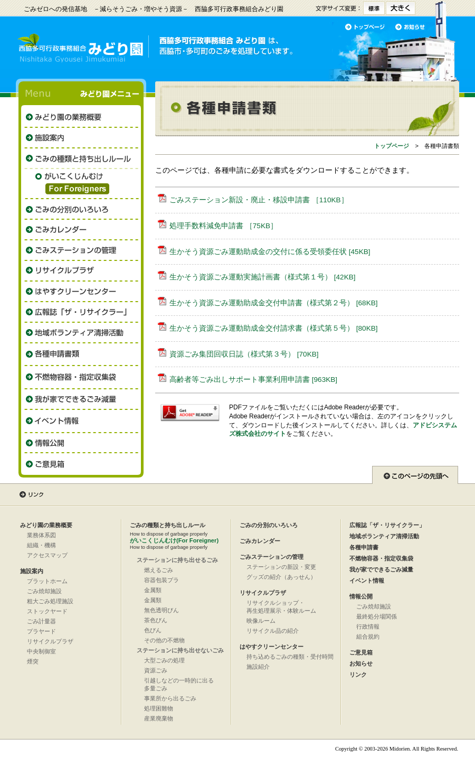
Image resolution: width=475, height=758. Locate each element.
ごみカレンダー (260, 541)
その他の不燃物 (164, 640)
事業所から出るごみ (170, 698)
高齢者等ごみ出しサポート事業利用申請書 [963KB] (253, 379)
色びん (153, 630)
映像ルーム (261, 620)
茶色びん (155, 620)
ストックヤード (47, 611)
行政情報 (367, 626)
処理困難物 (158, 708)
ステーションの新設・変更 (281, 567)
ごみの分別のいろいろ (269, 525)
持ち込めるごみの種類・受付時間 (290, 656)
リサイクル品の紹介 (272, 631)
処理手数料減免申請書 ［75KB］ (223, 226)
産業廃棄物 (158, 718)
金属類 (153, 590)
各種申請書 (363, 547)
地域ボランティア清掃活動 (384, 536)
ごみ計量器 (41, 621)
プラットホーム (47, 581)
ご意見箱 (361, 652)
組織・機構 (41, 545)
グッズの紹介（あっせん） (281, 577)
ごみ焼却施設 (44, 591)
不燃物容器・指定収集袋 (381, 558)
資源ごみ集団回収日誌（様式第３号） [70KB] (244, 354)
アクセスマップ (47, 555)
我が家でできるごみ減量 (381, 569)
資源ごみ (155, 670)
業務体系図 (41, 535)
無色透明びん (161, 610)
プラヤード (41, 631)
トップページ (391, 146)
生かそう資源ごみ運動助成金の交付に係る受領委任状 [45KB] (269, 252)
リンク (358, 674)
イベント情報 (366, 580)
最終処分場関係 (376, 616)
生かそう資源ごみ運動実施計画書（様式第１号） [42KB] (262, 277)
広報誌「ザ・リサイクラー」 (387, 525)
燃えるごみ (158, 570)
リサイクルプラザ (50, 641)
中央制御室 (41, 651)
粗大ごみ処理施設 (50, 601)
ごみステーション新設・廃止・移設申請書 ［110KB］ (258, 200)
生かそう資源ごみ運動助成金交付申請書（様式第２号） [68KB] (273, 303)
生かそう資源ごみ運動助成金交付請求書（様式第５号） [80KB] (273, 328)
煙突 (33, 661)
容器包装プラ (161, 580)
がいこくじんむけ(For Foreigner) (174, 540)
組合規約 (367, 636)
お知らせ (361, 663)
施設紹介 (258, 666)
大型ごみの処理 (164, 660)
